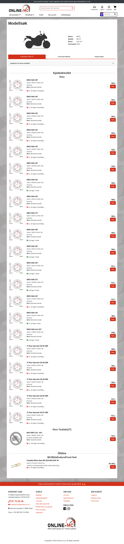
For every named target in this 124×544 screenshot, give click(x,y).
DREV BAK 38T (32, 80)
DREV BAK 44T (32, 163)
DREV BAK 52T (32, 296)
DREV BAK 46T (32, 196)
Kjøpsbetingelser (41, 497)
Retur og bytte (41, 509)
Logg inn (94, 494)
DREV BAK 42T (32, 130)
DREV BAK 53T (32, 313)
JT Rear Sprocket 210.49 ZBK (37, 379)
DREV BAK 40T (32, 113)
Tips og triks (52, 15)
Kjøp (113, 86)
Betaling (38, 494)
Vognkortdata (99, 56)
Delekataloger (66, 15)
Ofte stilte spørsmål (42, 503)
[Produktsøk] (55, 8)
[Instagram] (68, 508)
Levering (39, 500)
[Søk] (72, 8)
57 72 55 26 (15, 500)
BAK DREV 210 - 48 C (34, 433)
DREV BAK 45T (32, 180)
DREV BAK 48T (32, 229)
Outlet (41, 15)
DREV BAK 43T (32, 146)
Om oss (66, 494)
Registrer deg (95, 497)
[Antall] (107, 86)
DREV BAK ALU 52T (34, 329)
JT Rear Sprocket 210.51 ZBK (37, 412)
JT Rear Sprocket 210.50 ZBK (37, 396)
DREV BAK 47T (32, 213)
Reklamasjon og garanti (44, 506)
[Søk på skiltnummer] (115, 14)
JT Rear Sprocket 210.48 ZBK (37, 362)
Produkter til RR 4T (27, 56)
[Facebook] (64, 508)
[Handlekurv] (115, 8)
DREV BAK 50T (32, 263)
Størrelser (39, 511)
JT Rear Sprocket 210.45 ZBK (37, 346)
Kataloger (66, 500)
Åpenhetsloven (68, 497)
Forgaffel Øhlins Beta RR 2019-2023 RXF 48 (43, 460)
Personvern (95, 500)
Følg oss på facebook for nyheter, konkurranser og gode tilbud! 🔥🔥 (62, 483)
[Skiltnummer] (108, 14)
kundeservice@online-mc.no (19, 503)
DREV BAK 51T (32, 279)
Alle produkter (15, 15)
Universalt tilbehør (64, 56)
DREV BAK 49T (32, 246)
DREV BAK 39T (32, 96)
